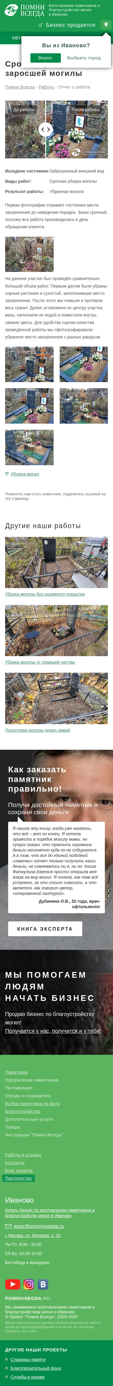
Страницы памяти (28, 1359)
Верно (45, 57)
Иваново (19, 1200)
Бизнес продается (71, 25)
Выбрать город (84, 57)
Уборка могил (25, 473)
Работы (46, 86)
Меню (19, 37)
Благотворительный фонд (36, 1368)
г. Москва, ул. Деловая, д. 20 (33, 1235)
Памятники (16, 1072)
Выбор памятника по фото (32, 1103)
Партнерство (18, 1178)
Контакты (14, 1162)
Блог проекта (19, 1170)
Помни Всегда (20, 86)
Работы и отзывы (23, 1154)
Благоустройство (22, 1111)
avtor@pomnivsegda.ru (39, 1226)
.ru (27, 1298)
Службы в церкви (28, 1377)
